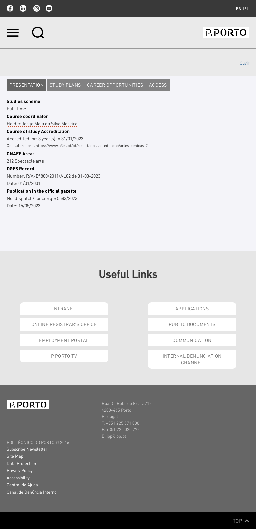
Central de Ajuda (22, 484)
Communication (191, 340)
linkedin (23, 8)
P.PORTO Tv (64, 356)
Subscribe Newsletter (27, 449)
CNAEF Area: (20, 153)
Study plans (65, 85)
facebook (10, 8)
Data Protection (21, 463)
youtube (49, 8)
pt (246, 8)
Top (241, 520)
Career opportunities (115, 85)
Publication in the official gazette (42, 191)
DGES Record (20, 168)
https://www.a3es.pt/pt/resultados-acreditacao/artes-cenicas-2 (92, 145)
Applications (192, 308)
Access (158, 85)
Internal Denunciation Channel (192, 359)
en (239, 8)
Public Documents (192, 324)
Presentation (26, 85)
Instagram (36, 8)
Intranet (63, 308)
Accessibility (18, 477)
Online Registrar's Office (64, 324)
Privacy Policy (20, 470)
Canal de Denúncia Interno (32, 492)
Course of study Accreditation (38, 131)
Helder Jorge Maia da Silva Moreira (42, 123)
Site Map (15, 456)
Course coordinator (27, 116)
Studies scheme (23, 101)
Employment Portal (64, 340)
